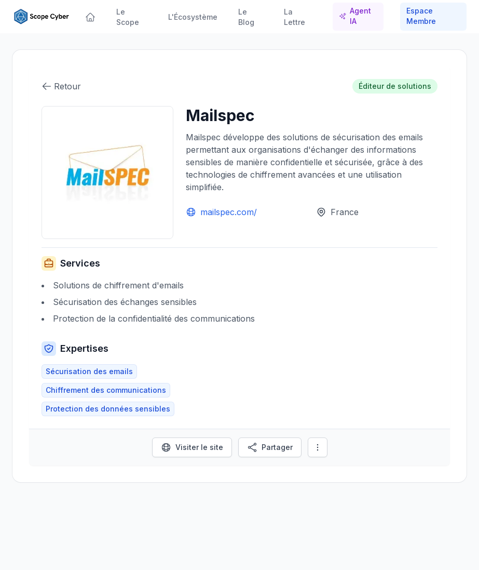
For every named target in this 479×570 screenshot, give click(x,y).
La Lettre (294, 16)
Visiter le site (192, 447)
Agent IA (355, 15)
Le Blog (246, 16)
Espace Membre (421, 15)
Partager (270, 447)
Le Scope (127, 16)
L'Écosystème (192, 16)
